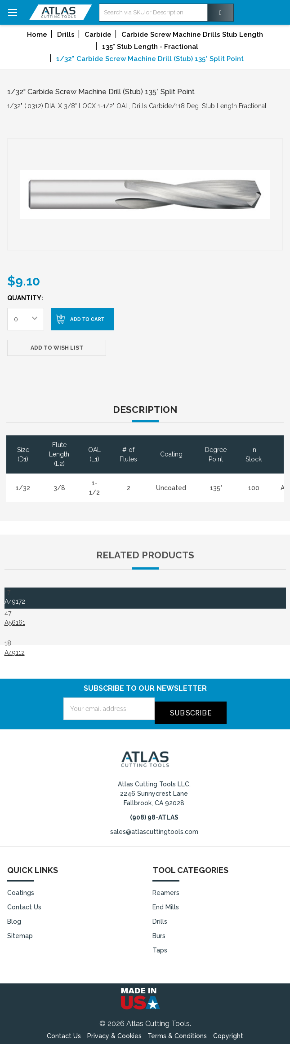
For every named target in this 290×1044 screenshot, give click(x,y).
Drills (159, 917)
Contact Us (24, 903)
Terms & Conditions (177, 1032)
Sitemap (20, 932)
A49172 (14, 601)
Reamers (165, 889)
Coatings (20, 889)
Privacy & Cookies (114, 1032)
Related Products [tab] (145, 555)
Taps (159, 946)
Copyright (228, 1032)
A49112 (14, 652)
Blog (14, 917)
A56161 (14, 622)
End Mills (165, 903)
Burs (158, 932)
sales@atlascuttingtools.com (154, 827)
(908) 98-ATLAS (154, 813)
